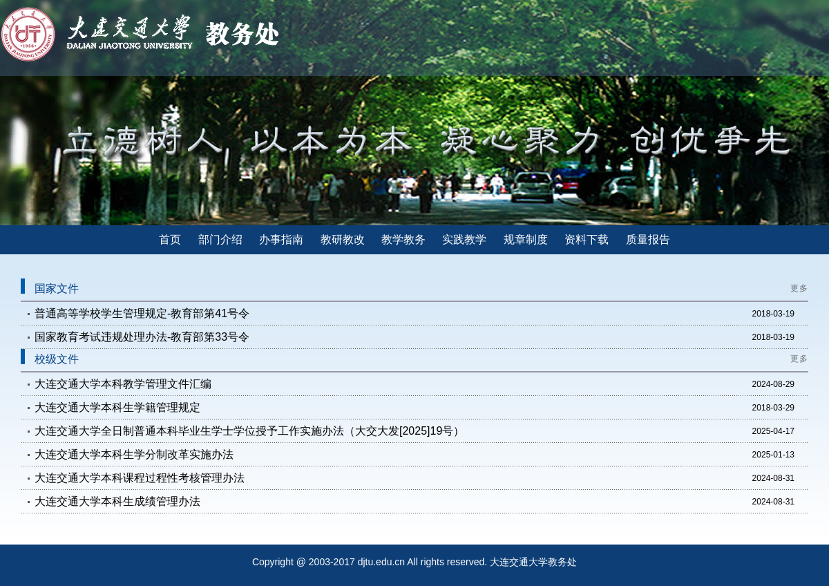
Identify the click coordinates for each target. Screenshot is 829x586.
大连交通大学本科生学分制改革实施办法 (134, 454)
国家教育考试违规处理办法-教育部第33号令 (142, 337)
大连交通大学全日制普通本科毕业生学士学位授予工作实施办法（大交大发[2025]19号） (249, 431)
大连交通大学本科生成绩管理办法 (117, 501)
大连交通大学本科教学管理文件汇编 (123, 384)
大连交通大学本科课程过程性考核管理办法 (140, 478)
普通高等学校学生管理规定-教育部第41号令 (142, 313)
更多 (799, 288)
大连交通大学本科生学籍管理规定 (117, 407)
